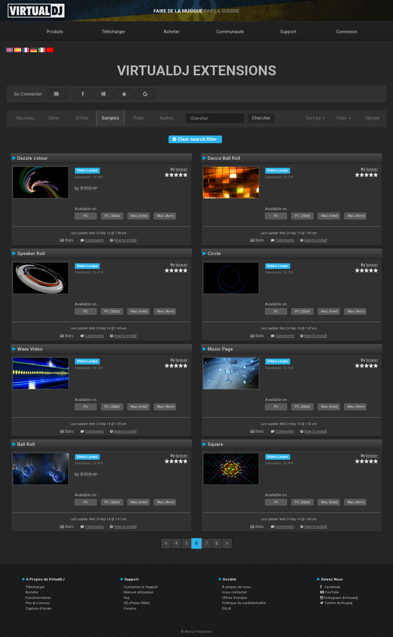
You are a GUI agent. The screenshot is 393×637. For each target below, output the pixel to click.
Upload (372, 118)
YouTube (329, 592)
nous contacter (234, 592)
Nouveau (25, 118)
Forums (130, 608)
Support (288, 31)
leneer (182, 169)
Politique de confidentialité (244, 603)
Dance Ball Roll (224, 158)
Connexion (346, 31)
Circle (214, 253)
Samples (110, 118)
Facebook (330, 587)
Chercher (261, 118)
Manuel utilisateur (139, 592)
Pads (139, 118)
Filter (344, 118)
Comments (94, 240)
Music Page (220, 349)
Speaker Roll (31, 253)
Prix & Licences (37, 603)
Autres (166, 118)
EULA (226, 608)
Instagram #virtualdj (339, 598)
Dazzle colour (32, 158)
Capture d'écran (38, 608)
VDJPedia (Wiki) (137, 603)
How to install (125, 240)
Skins (54, 118)
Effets (82, 118)
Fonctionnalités (38, 598)
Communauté (230, 31)
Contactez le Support (141, 587)
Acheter (172, 31)
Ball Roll (26, 444)
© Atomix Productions (196, 632)
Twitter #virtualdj (336, 603)
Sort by (315, 118)
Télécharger (113, 31)
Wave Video (30, 349)
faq (126, 598)
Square (215, 444)
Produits (55, 31)
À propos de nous (236, 587)
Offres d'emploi (234, 598)
